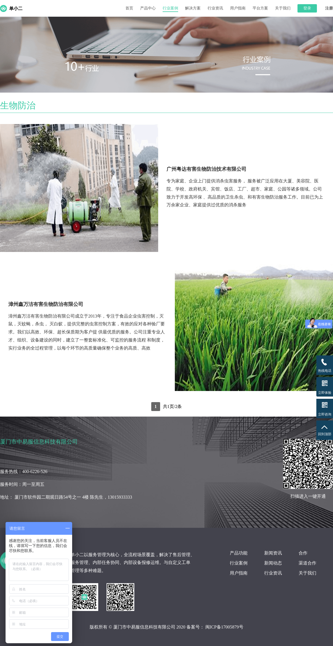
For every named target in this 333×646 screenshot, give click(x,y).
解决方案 (193, 8)
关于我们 (283, 8)
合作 (303, 553)
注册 (329, 8)
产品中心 (148, 8)
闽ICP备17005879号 (224, 627)
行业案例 (170, 8)
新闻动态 (273, 563)
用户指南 (238, 8)
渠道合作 (307, 563)
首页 (129, 8)
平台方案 (260, 8)
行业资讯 (215, 8)
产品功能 (239, 553)
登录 (307, 8)
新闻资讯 (273, 553)
